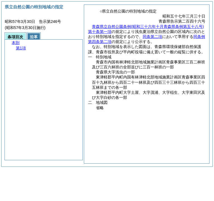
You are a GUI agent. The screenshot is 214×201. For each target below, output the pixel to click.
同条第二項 (152, 36)
